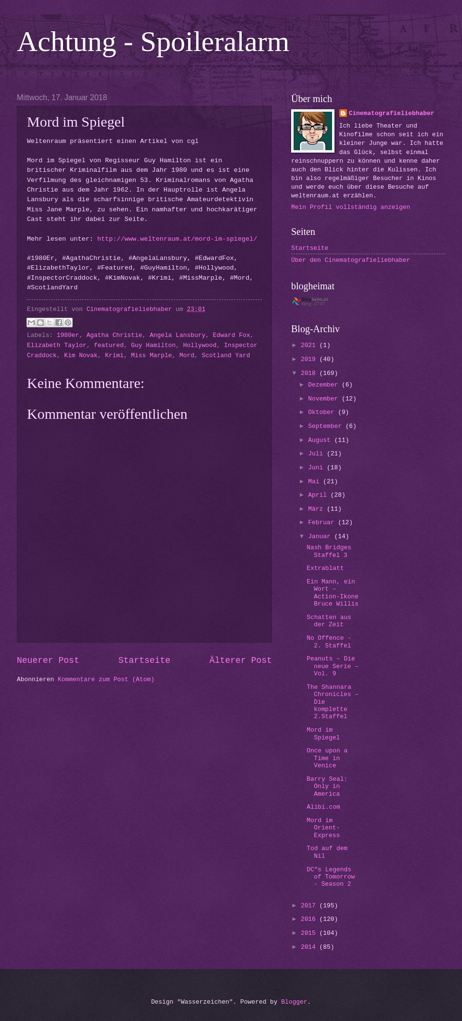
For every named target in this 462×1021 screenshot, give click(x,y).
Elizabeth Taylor (57, 345)
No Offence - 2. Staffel (329, 641)
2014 (310, 947)
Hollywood (200, 345)
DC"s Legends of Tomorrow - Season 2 (331, 877)
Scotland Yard (226, 355)
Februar (323, 522)
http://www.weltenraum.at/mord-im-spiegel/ (177, 239)
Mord (187, 355)
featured (109, 345)
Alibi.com (323, 807)
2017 (310, 905)
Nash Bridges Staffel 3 (329, 551)
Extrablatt (325, 568)
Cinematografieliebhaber (392, 113)
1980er (68, 335)
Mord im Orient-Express (323, 828)
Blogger (294, 1002)
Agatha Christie (114, 335)
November (325, 398)
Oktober (323, 412)
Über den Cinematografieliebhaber (350, 260)
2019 (310, 359)
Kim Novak (81, 355)
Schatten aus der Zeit (329, 621)
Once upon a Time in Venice (327, 758)
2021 (310, 345)
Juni (317, 467)
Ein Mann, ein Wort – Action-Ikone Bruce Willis (333, 592)
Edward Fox (231, 335)
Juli (317, 453)
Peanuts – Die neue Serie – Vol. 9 (333, 666)
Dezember (325, 384)
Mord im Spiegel (323, 733)
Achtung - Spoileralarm (153, 41)
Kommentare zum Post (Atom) (106, 679)
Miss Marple (151, 355)
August (321, 440)
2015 (310, 933)
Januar (321, 536)
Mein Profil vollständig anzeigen (350, 207)
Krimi (114, 355)
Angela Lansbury (177, 335)
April (319, 495)
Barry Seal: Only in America (327, 786)
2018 (310, 373)
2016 (310, 919)
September (326, 426)
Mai (315, 481)
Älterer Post (240, 660)
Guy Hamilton (153, 345)
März (317, 509)
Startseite (144, 660)
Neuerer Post (48, 660)
